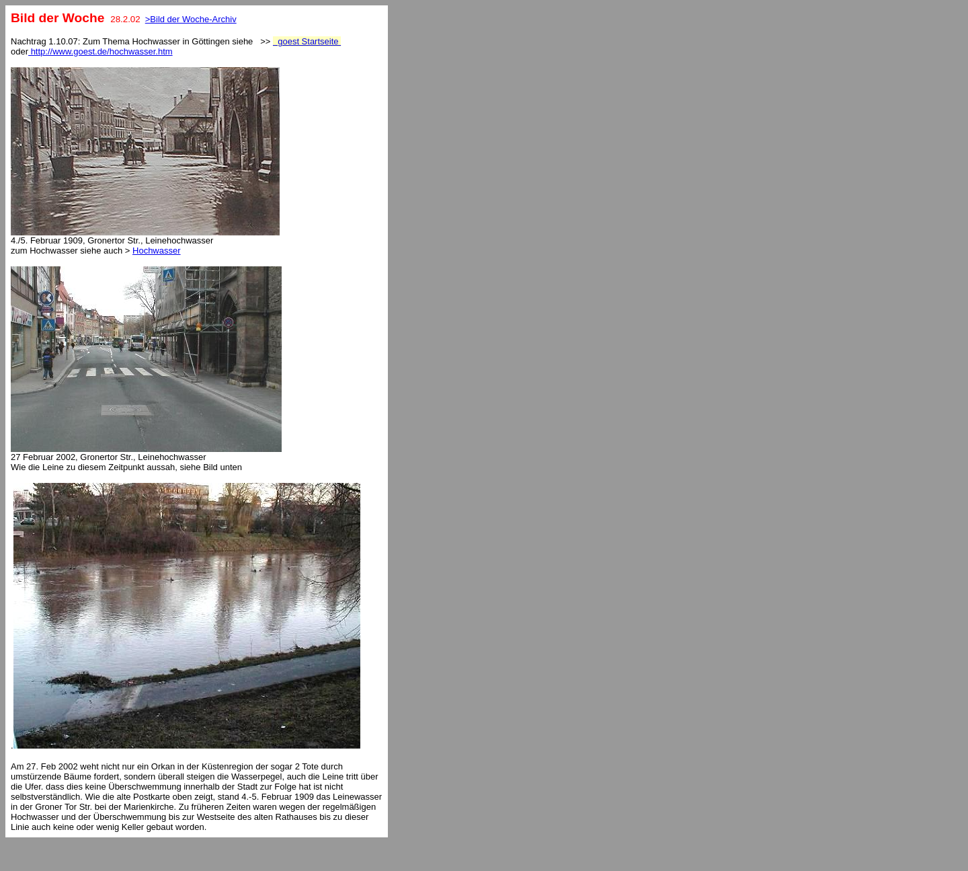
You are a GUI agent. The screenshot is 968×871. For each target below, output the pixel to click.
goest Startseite (307, 41)
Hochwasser (156, 250)
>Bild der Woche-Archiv (191, 19)
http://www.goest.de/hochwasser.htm (100, 51)
